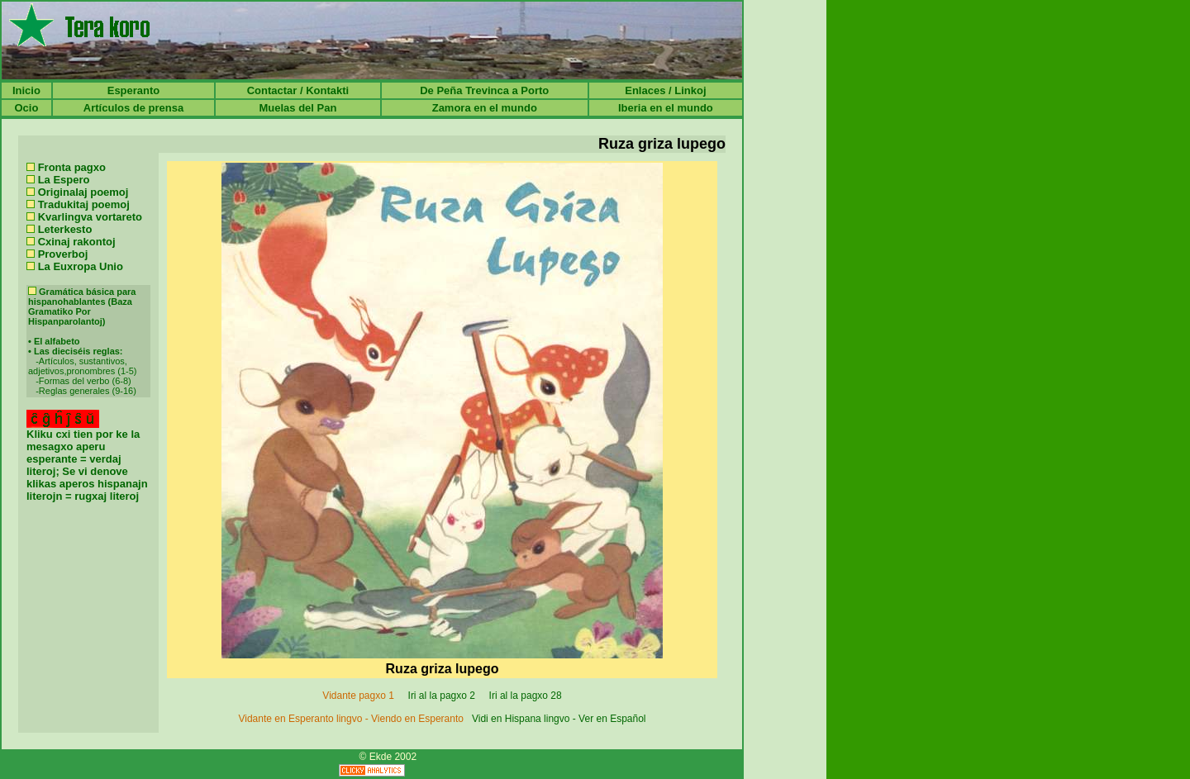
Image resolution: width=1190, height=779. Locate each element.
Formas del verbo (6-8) (85, 381)
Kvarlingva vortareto (90, 217)
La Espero (64, 179)
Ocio (26, 108)
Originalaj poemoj (83, 192)
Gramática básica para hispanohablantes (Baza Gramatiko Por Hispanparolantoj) (82, 306)
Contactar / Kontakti (298, 90)
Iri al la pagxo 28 (525, 695)
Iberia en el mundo (665, 108)
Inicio (26, 90)
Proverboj (63, 254)
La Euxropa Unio (80, 266)
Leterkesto (65, 229)
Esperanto (133, 90)
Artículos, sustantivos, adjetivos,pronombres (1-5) (82, 366)
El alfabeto (57, 341)
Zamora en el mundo (484, 108)
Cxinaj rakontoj (77, 241)
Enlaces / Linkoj (665, 90)
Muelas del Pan (297, 108)
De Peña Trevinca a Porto (484, 90)
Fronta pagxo (72, 167)
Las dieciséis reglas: (78, 351)
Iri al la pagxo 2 (441, 695)
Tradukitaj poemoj (84, 204)
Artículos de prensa (133, 108)
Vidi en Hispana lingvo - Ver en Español (559, 718)
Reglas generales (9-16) (87, 391)
